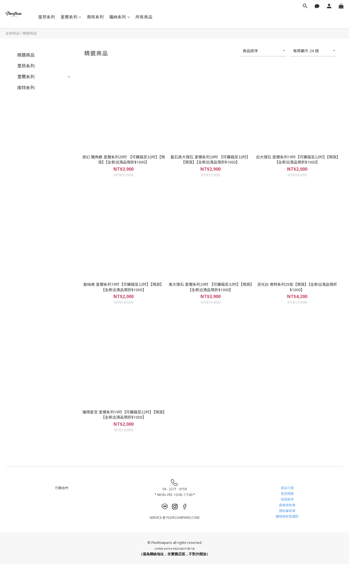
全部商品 (12, 33)
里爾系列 (71, 17)
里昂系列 (46, 17)
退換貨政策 (287, 505)
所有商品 (144, 17)
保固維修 (287, 499)
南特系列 (95, 17)
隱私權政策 (287, 510)
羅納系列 (119, 17)
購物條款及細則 (287, 516)
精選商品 (30, 33)
